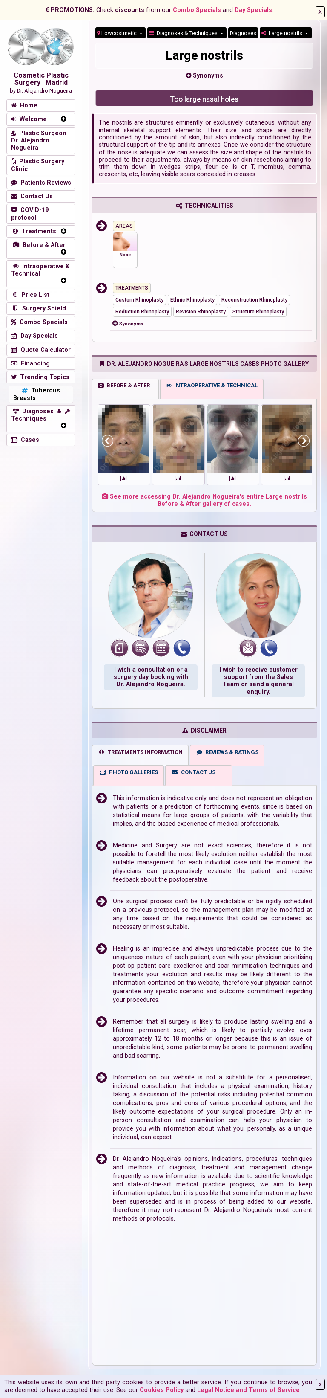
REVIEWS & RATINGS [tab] (227, 752)
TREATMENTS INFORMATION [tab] (140, 752)
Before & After (38, 245)
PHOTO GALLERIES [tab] (128, 772)
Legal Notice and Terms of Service (248, 1390)
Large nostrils (282, 33)
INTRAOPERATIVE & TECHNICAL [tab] (212, 385)
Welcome (29, 119)
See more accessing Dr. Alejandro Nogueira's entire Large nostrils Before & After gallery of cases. (204, 500)
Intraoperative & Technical (40, 270)
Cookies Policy (162, 1390)
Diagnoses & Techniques (184, 33)
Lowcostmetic (117, 33)
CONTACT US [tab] (193, 772)
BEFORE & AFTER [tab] (124, 385)
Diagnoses (243, 33)
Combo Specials (197, 10)
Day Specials (253, 10)
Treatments (33, 231)
